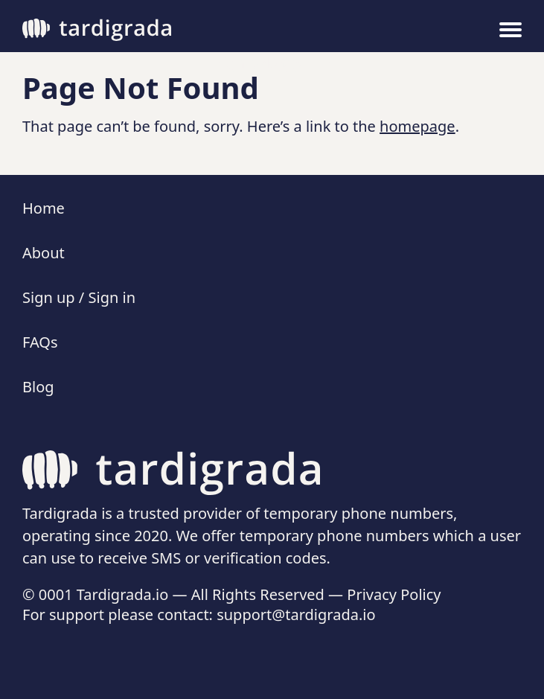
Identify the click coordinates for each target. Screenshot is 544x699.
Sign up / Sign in (78, 297)
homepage (417, 126)
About (43, 253)
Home (43, 208)
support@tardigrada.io (296, 614)
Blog (38, 387)
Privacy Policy (394, 594)
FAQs (40, 342)
